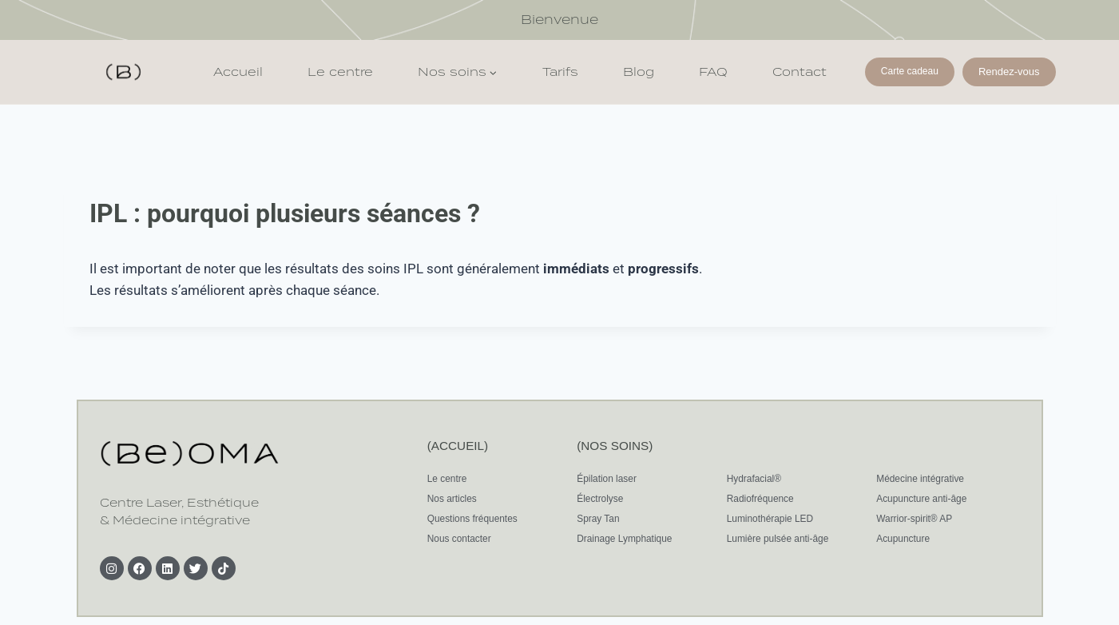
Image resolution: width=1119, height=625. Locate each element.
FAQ (713, 72)
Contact (799, 72)
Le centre (340, 72)
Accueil (238, 72)
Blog (638, 72)
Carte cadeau (909, 71)
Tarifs (560, 72)
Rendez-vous (1009, 72)
